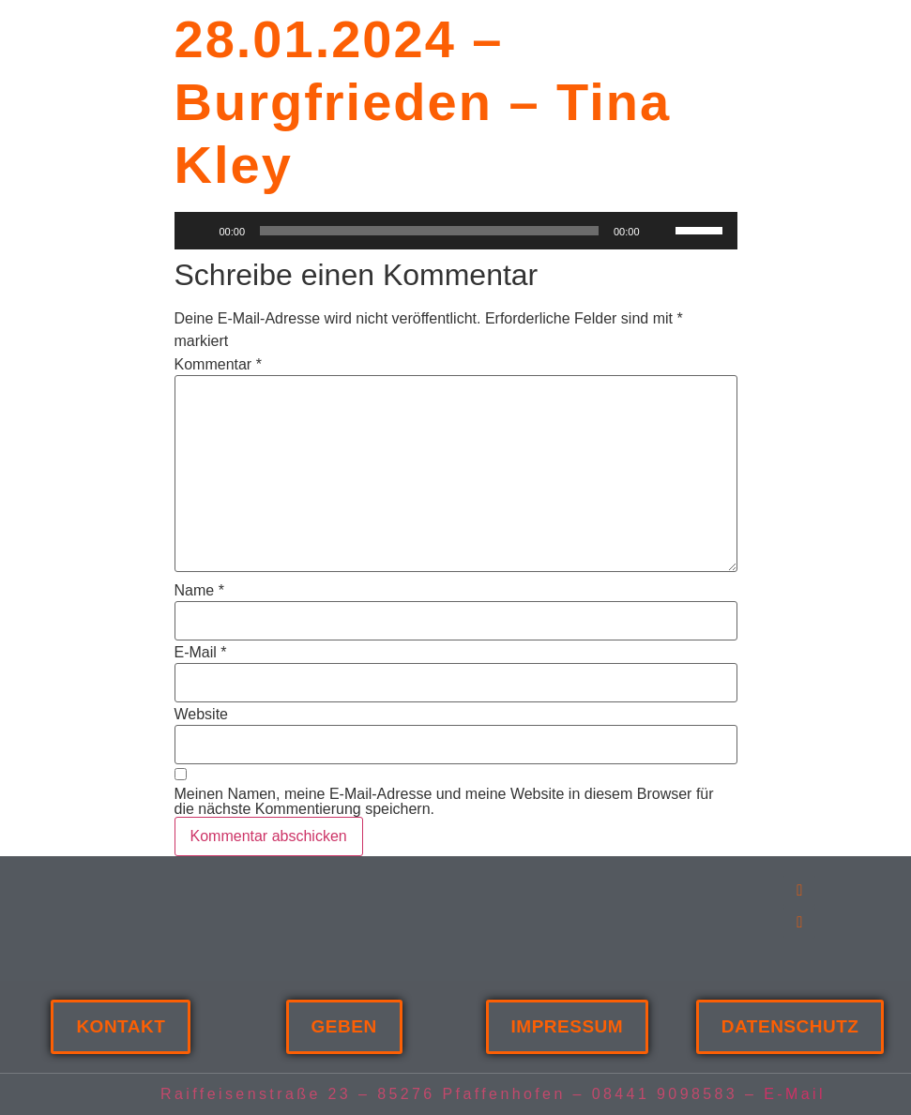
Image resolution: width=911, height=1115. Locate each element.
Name (199, 590)
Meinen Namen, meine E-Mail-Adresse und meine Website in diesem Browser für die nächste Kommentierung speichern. (444, 802)
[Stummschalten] (660, 230)
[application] (456, 230)
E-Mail (201, 652)
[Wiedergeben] (199, 230)
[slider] (702, 229)
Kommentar (218, 364)
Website (202, 714)
